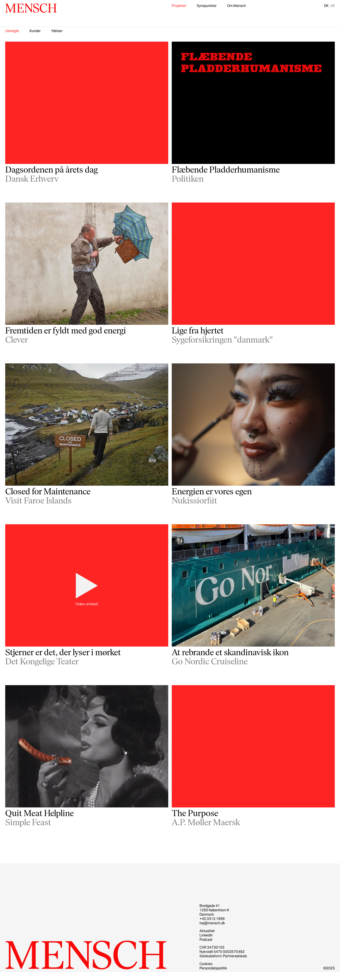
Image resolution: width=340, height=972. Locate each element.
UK (332, 5)
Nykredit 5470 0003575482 (222, 951)
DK (326, 5)
